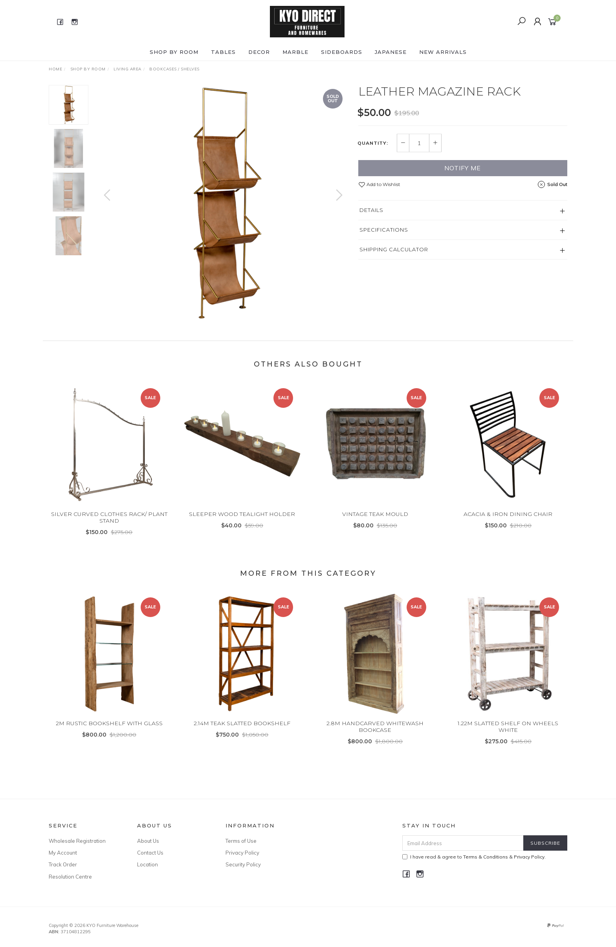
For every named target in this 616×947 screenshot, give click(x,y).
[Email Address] (463, 843)
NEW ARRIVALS (443, 52)
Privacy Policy (242, 852)
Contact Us (150, 852)
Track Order (63, 864)
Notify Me (462, 168)
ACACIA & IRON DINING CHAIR (508, 525)
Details (371, 210)
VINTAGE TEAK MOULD (375, 525)
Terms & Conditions (485, 857)
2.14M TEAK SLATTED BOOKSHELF (242, 734)
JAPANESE (391, 52)
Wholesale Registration (77, 841)
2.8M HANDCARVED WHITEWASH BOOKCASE (375, 738)
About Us (148, 841)
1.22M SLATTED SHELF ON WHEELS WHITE (508, 738)
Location (147, 864)
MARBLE (295, 52)
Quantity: (373, 143)
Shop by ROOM (174, 52)
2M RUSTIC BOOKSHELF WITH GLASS (109, 734)
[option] (223, 203)
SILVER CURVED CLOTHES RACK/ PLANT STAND (109, 529)
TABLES (223, 52)
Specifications (383, 230)
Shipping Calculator (393, 249)
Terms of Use (241, 841)
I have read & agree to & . (474, 857)
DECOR (259, 52)
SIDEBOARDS (341, 52)
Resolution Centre (70, 876)
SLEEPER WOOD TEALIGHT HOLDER (242, 525)
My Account (63, 852)
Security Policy (243, 864)
